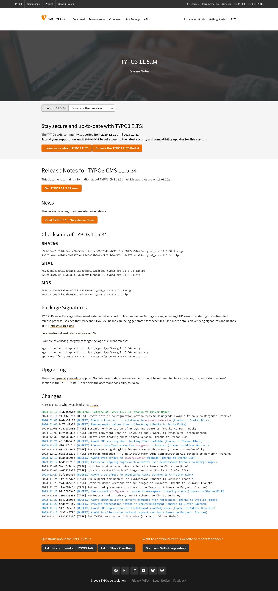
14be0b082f (67, 437)
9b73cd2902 (67, 424)
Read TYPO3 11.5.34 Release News (69, 220)
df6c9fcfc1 (67, 445)
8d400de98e (67, 499)
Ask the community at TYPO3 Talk (69, 548)
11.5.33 (94, 405)
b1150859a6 (67, 491)
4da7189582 (67, 428)
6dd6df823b (67, 462)
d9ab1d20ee (67, 457)
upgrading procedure (69, 378)
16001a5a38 (67, 495)
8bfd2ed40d (67, 474)
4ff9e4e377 (67, 478)
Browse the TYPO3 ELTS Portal (117, 148)
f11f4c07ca (67, 416)
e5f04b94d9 (67, 441)
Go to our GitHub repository (166, 548)
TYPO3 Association (113, 580)
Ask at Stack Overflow (116, 548)
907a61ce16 (67, 449)
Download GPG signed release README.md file (72, 333)
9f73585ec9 (67, 508)
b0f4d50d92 (67, 432)
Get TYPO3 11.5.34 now (61, 188)
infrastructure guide (63, 326)
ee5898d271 (67, 453)
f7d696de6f (67, 483)
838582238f (67, 516)
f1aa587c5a (67, 487)
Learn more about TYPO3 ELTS (66, 148)
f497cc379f (67, 512)
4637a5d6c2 (67, 412)
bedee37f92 (67, 420)
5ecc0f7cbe (67, 466)
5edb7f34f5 (67, 503)
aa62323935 (67, 470)
